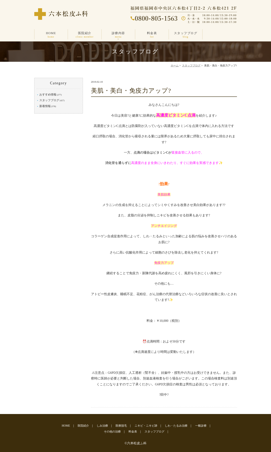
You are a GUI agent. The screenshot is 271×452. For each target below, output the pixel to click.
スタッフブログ (186, 35)
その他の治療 (112, 431)
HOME (51, 35)
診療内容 (118, 35)
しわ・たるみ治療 (176, 425)
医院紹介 (85, 35)
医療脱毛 (121, 425)
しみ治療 (102, 425)
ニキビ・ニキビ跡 (146, 425)
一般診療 (201, 425)
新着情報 (45, 106)
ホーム (175, 65)
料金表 (152, 35)
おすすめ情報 (47, 94)
